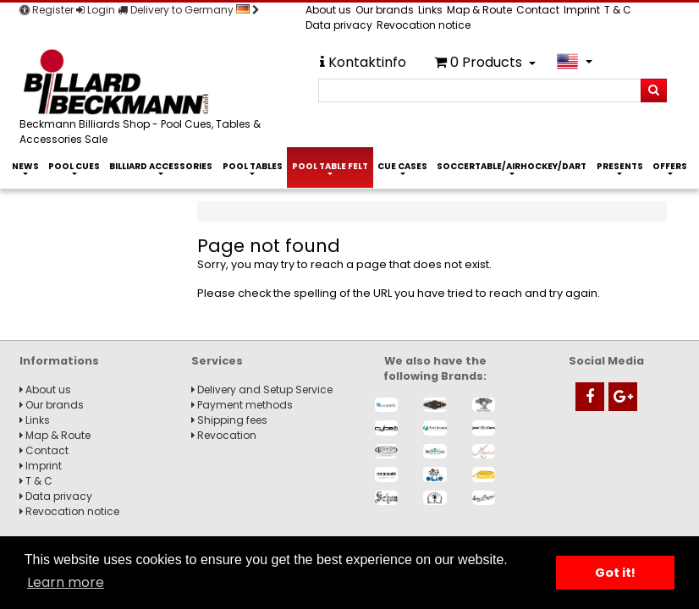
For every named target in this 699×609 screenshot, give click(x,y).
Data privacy (338, 25)
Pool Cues (74, 166)
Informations (59, 361)
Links (430, 10)
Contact (537, 10)
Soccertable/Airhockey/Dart (511, 166)
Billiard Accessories (160, 166)
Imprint (582, 10)
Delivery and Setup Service (262, 389)
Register (46, 10)
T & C (617, 10)
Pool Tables (253, 166)
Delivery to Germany (189, 10)
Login (95, 10)
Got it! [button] (615, 572)
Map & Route (479, 10)
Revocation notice (424, 25)
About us (328, 10)
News (25, 166)
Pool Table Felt (330, 166)
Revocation (223, 435)
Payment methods (242, 405)
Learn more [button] (65, 582)
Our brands (384, 10)
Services (217, 361)
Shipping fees (229, 420)
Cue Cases (402, 166)
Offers (669, 166)
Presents (620, 166)
